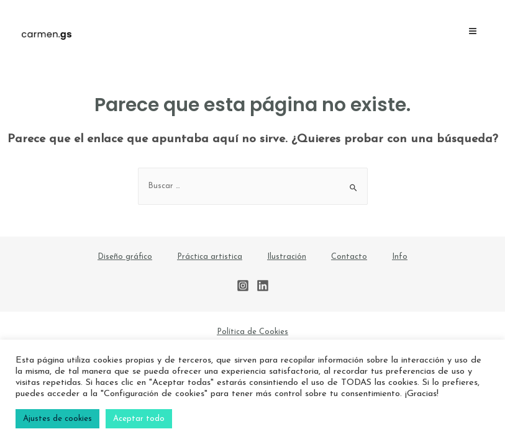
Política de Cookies (252, 332)
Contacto (349, 257)
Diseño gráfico (125, 257)
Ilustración (286, 257)
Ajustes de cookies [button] (57, 419)
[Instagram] (243, 285)
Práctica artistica (209, 257)
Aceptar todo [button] (139, 419)
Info (399, 257)
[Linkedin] (263, 285)
